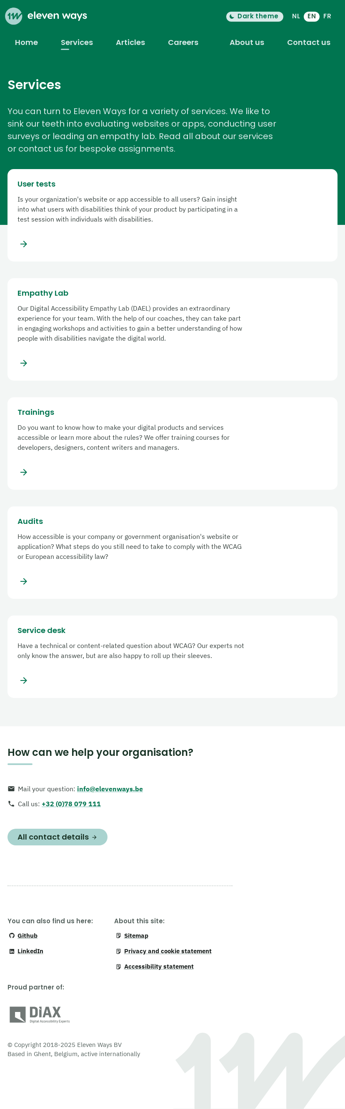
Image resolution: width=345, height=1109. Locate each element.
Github (23, 936)
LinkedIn (26, 951)
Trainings (36, 412)
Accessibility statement (154, 966)
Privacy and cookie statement (163, 951)
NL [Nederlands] (296, 16)
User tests (36, 184)
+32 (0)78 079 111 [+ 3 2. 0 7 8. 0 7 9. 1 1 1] (71, 804)
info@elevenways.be (110, 789)
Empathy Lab (43, 293)
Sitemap (131, 936)
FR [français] (327, 16)
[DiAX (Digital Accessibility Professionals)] (40, 1016)
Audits (30, 521)
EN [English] (312, 16)
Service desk (41, 630)
